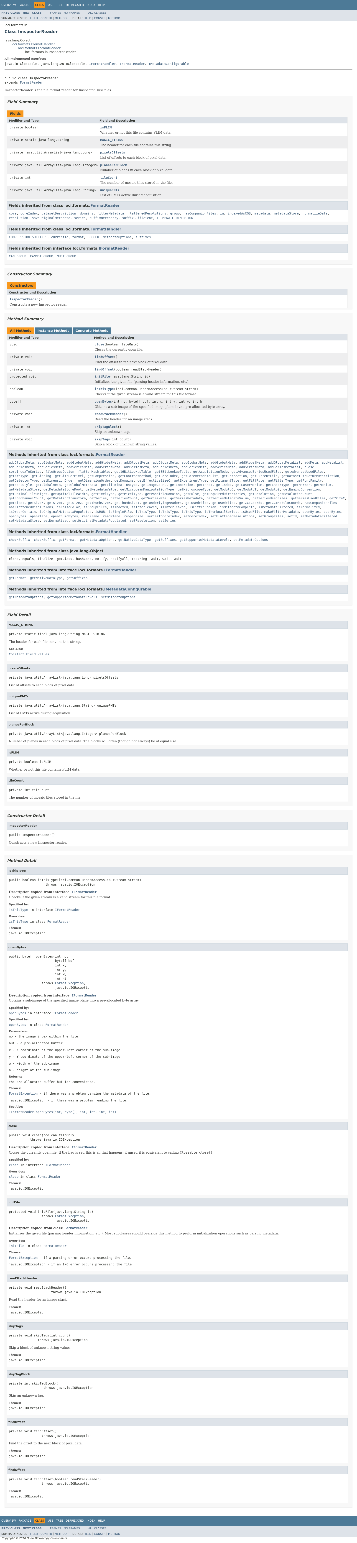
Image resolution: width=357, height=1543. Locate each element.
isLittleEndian (202, 507)
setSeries (167, 520)
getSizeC (337, 498)
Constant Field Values (29, 654)
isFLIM (106, 127)
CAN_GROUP (17, 256)
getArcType (18, 476)
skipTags (102, 439)
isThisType (104, 389)
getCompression (101, 476)
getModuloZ (269, 489)
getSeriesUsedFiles (270, 498)
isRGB (100, 511)
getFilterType (280, 480)
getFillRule (253, 480)
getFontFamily (309, 480)
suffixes (143, 237)
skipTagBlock (106, 427)
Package (25, 5)
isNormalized (308, 507)
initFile (102, 376)
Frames (55, 12)
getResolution (261, 494)
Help (101, 5)
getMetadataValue (101, 489)
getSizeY (55, 503)
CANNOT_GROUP (41, 256)
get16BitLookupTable (133, 471)
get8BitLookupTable (172, 471)
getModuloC (223, 489)
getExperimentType (190, 480)
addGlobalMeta (21, 462)
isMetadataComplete (237, 507)
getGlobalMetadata (80, 485)
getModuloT (246, 489)
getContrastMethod (134, 476)
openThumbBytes (64, 516)
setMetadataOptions (250, 540)
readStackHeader (109, 414)
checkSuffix (19, 540)
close (99, 344)
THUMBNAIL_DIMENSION (175, 218)
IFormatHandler (102, 64)
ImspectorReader (24, 299)
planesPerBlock (113, 165)
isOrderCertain (22, 511)
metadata (262, 213)
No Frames (72, 12)
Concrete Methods (92, 330)
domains (86, 213)
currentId (59, 237)
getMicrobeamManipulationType (147, 489)
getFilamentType (224, 480)
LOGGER (93, 237)
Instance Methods (53, 330)
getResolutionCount (295, 494)
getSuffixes (165, 540)
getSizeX (35, 503)
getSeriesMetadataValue (228, 498)
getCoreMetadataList (200, 476)
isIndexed (119, 507)
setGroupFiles (270, 516)
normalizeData (315, 213)
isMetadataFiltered (275, 507)
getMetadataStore (24, 489)
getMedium (322, 485)
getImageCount (153, 485)
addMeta (311, 462)
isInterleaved (144, 507)
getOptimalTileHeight (28, 494)
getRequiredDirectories (224, 494)
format (78, 237)
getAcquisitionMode (210, 471)
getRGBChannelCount (26, 498)
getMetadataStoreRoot (62, 489)
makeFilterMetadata (281, 511)
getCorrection (234, 476)
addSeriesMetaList (284, 467)
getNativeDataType (134, 540)
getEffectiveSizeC (154, 480)
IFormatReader (132, 64)
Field (34, 18)
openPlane (38, 516)
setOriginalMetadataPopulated (99, 520)
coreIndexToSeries (25, 471)
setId (292, 516)
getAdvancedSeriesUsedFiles (256, 471)
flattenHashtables (94, 471)
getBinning (41, 476)
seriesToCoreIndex (163, 516)
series (80, 218)
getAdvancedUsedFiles (304, 471)
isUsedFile (250, 511)
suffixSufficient (137, 218)
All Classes (97, 12)
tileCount (108, 177)
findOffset (104, 357)
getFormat (67, 540)
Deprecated (75, 5)
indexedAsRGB (239, 213)
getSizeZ (74, 503)
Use (50, 5)
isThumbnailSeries (221, 511)
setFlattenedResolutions (232, 516)
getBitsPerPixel (69, 476)
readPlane (90, 516)
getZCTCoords (250, 503)
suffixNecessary (103, 218)
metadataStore (286, 213)
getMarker (301, 485)
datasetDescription (58, 213)
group (175, 213)
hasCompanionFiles (200, 213)
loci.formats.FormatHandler (33, 44)
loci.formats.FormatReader (39, 48)
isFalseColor (68, 507)
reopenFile (133, 516)
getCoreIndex (166, 476)
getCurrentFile (264, 476)
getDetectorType (23, 480)
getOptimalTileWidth (69, 494)
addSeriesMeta (21, 467)
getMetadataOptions (97, 540)
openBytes (103, 401)
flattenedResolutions (147, 213)
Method (61, 18)
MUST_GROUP (66, 256)
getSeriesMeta (153, 498)
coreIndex (29, 213)
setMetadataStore (24, 520)
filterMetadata (110, 213)
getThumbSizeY (127, 503)
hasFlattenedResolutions (31, 507)
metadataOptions (117, 237)
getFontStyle (20, 485)
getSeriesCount (124, 498)
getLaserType (277, 485)
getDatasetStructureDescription (310, 476)
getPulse (191, 494)
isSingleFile (120, 511)
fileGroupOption (59, 471)
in (222, 213)
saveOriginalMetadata (51, 218)
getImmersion (181, 485)
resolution (18, 218)
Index (91, 5)
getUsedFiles (197, 503)
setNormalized (56, 520)
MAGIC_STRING (111, 140)
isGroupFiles (95, 507)
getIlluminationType (119, 485)
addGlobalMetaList (284, 462)
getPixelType (102, 494)
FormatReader (31, 82)
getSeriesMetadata (186, 498)
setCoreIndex (195, 516)
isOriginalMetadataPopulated (66, 511)
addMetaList (332, 462)
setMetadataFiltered (319, 516)
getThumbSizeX (98, 503)
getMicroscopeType (194, 489)
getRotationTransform (66, 498)
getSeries (98, 498)
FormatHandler (105, 229)
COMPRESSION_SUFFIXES (28, 237)
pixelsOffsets (112, 152)
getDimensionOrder (57, 480)
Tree (59, 5)
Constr (46, 18)
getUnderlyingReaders (162, 503)
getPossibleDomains (162, 494)
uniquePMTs (109, 190)
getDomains (124, 480)
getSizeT (16, 503)
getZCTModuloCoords (283, 503)
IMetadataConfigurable (168, 64)
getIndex (204, 485)
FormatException (69, 983)
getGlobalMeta (48, 485)
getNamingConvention (301, 489)
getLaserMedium (248, 485)
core (13, 213)
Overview (8, 5)
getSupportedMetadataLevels (205, 540)
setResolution (142, 520)
